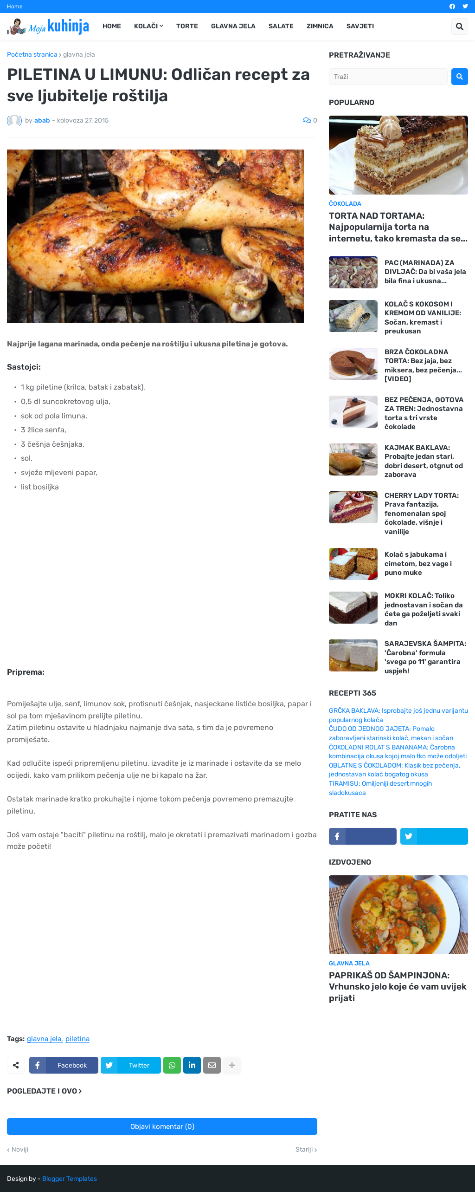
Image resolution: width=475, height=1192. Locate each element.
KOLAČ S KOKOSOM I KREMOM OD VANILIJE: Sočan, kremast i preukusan (423, 318)
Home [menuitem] (112, 26)
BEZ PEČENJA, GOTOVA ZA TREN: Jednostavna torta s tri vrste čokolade (424, 413)
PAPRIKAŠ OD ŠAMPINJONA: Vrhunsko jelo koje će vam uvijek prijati (398, 986)
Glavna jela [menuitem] (233, 26)
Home (15, 6)
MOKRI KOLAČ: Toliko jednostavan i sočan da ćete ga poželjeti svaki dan (424, 609)
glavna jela (79, 55)
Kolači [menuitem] (146, 26)
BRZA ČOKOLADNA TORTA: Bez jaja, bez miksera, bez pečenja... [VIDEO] (423, 366)
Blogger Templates (69, 1179)
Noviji (20, 1149)
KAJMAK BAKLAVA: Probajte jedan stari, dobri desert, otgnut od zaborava (424, 461)
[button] (459, 26)
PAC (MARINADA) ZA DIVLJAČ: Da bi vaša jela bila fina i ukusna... (425, 272)
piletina (77, 1039)
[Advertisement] (153, 586)
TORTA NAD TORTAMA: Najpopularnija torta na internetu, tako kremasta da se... (398, 227)
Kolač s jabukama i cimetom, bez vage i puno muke (418, 563)
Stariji (304, 1149)
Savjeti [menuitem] (360, 26)
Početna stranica (32, 55)
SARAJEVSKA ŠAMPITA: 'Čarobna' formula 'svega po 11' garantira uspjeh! (425, 657)
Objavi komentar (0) (162, 1126)
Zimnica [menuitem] (320, 26)
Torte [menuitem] (187, 26)
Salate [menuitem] (281, 26)
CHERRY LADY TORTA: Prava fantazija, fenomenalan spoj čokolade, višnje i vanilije (422, 513)
